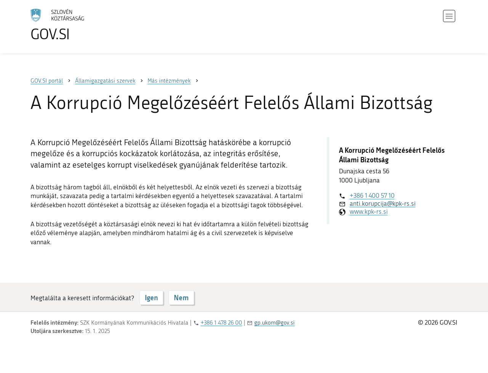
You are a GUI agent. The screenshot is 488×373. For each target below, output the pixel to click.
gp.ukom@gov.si (274, 322)
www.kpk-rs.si (369, 211)
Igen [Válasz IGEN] (151, 298)
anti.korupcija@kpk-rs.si (383, 203)
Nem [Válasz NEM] (181, 298)
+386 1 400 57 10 (372, 195)
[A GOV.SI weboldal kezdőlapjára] (78, 25)
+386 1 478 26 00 (221, 322)
